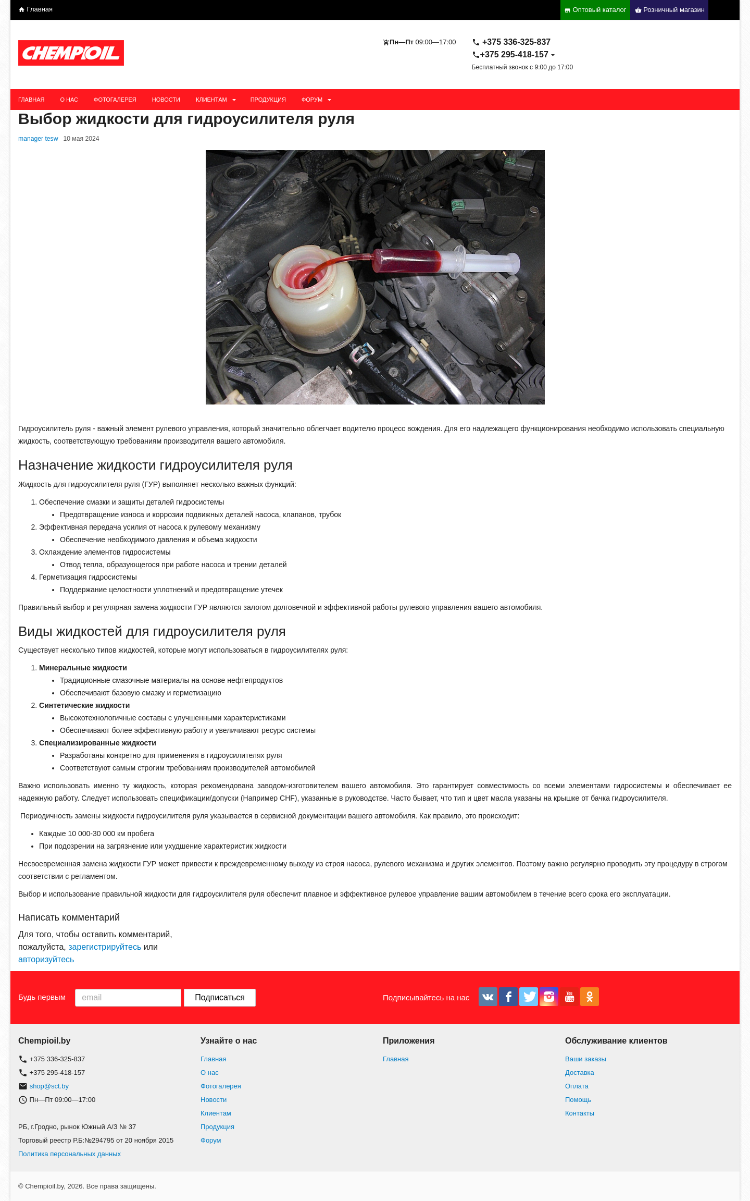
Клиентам (211, 99)
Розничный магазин (670, 10)
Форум (312, 99)
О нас (69, 99)
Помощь (578, 1100)
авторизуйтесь (46, 959)
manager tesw (38, 138)
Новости (166, 99)
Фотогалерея (115, 99)
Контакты (579, 1113)
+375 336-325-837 (511, 42)
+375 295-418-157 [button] (510, 54)
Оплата (577, 1086)
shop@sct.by (49, 1086)
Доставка (579, 1072)
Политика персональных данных (69, 1154)
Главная (35, 9)
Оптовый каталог (595, 10)
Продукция (268, 99)
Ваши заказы (585, 1059)
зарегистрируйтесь (104, 946)
